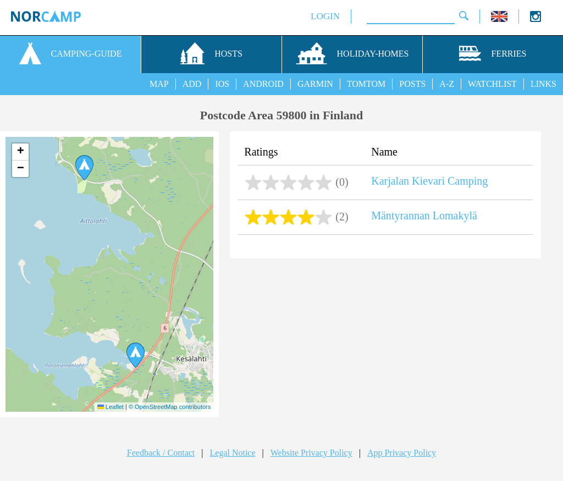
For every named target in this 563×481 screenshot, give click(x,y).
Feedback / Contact (161, 452)
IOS (222, 84)
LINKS (543, 84)
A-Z (446, 84)
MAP (159, 84)
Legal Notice (233, 452)
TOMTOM (366, 84)
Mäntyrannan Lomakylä (424, 215)
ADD (192, 84)
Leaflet (110, 406)
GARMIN (315, 84)
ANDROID (263, 84)
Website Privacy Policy (311, 452)
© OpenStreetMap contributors (170, 406)
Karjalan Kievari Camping (429, 181)
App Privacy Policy (401, 452)
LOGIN (325, 16)
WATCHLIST (492, 84)
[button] (135, 355)
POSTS (412, 84)
